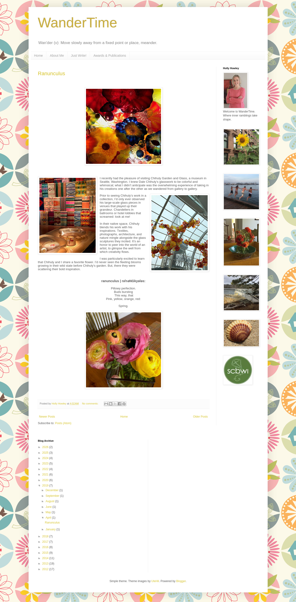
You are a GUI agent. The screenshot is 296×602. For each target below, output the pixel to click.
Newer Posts (47, 416)
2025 (45, 452)
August (50, 501)
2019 (45, 485)
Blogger (181, 581)
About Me (57, 55)
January (50, 529)
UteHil (155, 581)
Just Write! (78, 55)
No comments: (90, 403)
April (48, 517)
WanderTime (77, 22)
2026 (45, 447)
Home (38, 55)
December (52, 490)
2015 (45, 552)
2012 (45, 569)
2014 (45, 558)
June (48, 507)
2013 (45, 563)
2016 (45, 547)
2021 (45, 474)
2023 (45, 463)
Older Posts (200, 416)
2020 (45, 480)
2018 (45, 536)
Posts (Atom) (63, 423)
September (52, 495)
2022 (45, 469)
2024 (45, 458)
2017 (45, 541)
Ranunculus (51, 73)
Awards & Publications (110, 55)
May (48, 512)
